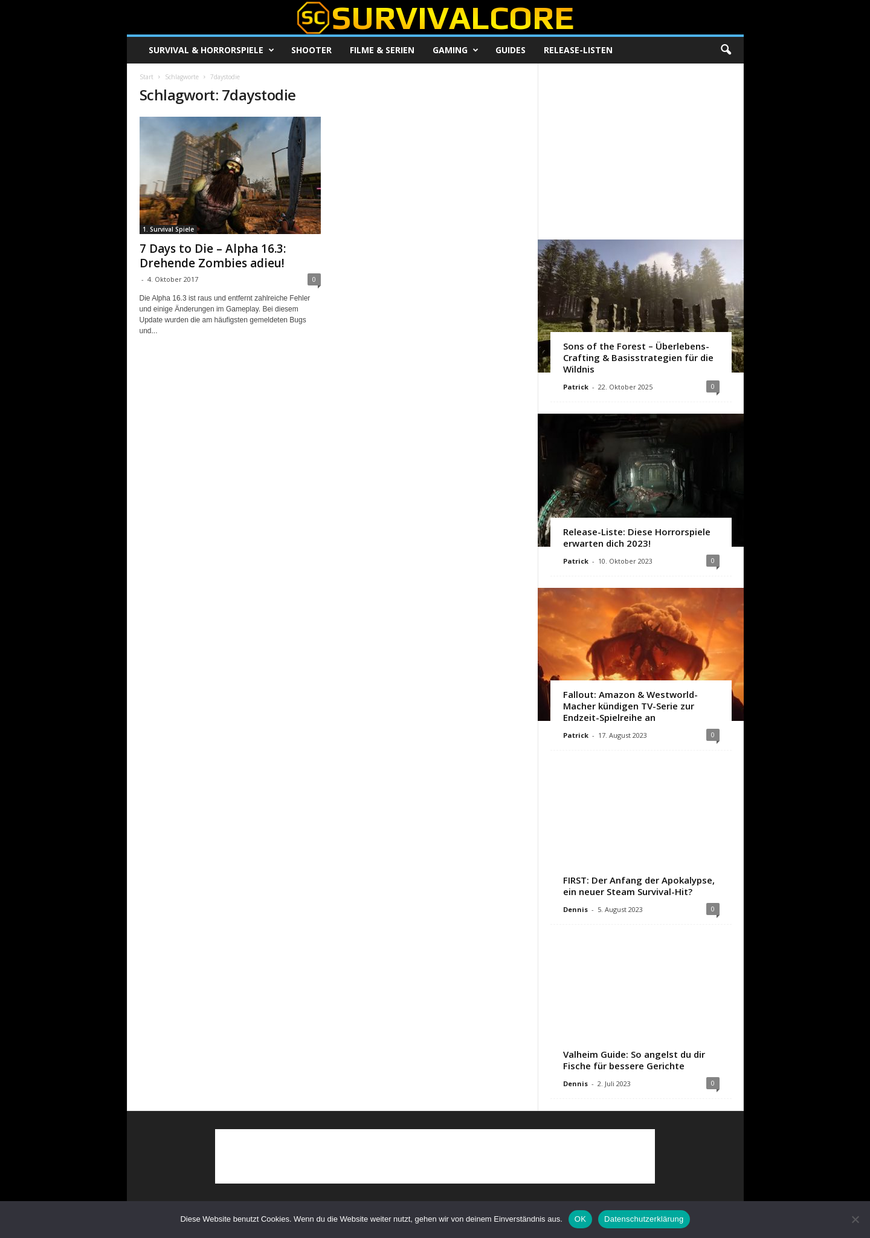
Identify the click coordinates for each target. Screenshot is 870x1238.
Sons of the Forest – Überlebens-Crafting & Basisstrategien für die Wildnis (638, 357)
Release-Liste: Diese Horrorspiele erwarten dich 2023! (636, 537)
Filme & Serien (382, 50)
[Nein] (855, 1219)
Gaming (455, 50)
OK (580, 1218)
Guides (510, 50)
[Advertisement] (640, 151)
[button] (725, 50)
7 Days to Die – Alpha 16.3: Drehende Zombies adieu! (213, 256)
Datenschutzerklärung (643, 1218)
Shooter (311, 50)
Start (146, 77)
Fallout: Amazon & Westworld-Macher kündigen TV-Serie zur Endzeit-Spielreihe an (630, 705)
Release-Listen (578, 50)
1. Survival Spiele (168, 229)
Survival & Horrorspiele (211, 50)
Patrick (575, 386)
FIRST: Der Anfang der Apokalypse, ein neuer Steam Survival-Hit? (639, 886)
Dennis (575, 909)
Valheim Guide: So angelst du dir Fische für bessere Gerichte (634, 1060)
